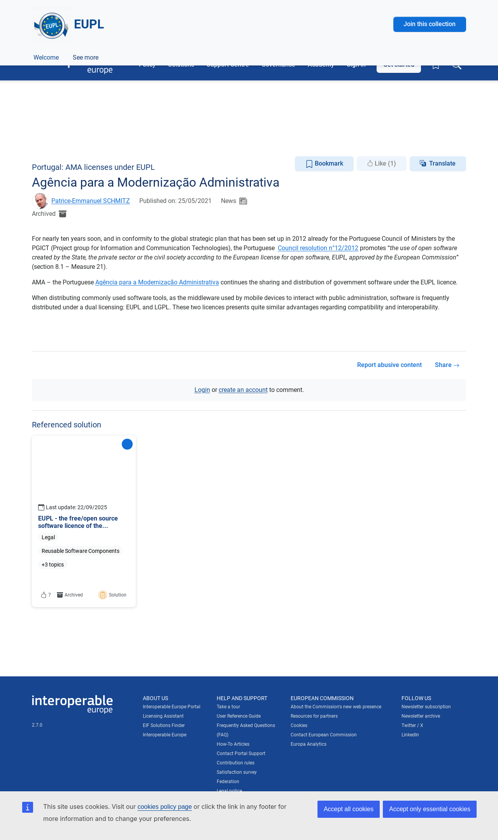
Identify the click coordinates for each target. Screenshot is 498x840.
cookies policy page (164, 806)
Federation (228, 781)
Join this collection (429, 94)
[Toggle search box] (456, 64)
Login (202, 389)
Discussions (319, 141)
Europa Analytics (308, 744)
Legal (165, 124)
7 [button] (45, 595)
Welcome (46, 141)
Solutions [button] (181, 64)
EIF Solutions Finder (164, 725)
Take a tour (228, 706)
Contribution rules (235, 763)
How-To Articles (233, 744)
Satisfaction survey (237, 772)
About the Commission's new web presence (336, 706)
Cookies (299, 725)
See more (363, 141)
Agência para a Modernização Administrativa (157, 282)
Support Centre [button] (228, 64)
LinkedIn (410, 735)
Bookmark (324, 164)
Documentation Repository (107, 141)
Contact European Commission (324, 735)
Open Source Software (250, 124)
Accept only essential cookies (429, 809)
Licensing (196, 124)
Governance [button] (278, 64)
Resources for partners (314, 716)
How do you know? (160, 5)
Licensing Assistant (183, 141)
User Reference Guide (239, 716)
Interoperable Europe (164, 735)
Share (447, 365)
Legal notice (229, 791)
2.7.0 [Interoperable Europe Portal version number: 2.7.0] (37, 725)
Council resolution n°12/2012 (318, 248)
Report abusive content (389, 365)
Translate (442, 163)
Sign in (356, 64)
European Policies (123, 124)
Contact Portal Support (241, 753)
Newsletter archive (421, 716)
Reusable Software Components (334, 124)
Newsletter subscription (426, 706)
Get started (398, 64)
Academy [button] (321, 64)
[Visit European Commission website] (87, 30)
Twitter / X (412, 725)
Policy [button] (147, 64)
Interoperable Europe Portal (171, 706)
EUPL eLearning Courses (256, 141)
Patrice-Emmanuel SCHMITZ (90, 201)
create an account (243, 389)
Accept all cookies (349, 809)
